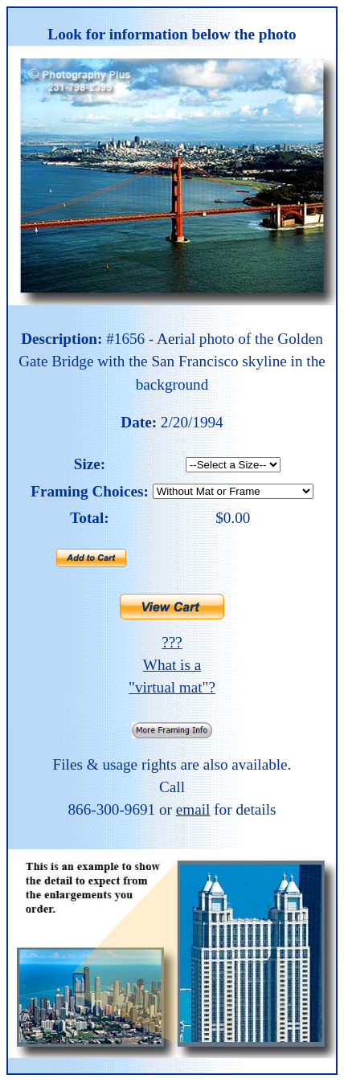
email (193, 809)
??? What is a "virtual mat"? (172, 665)
